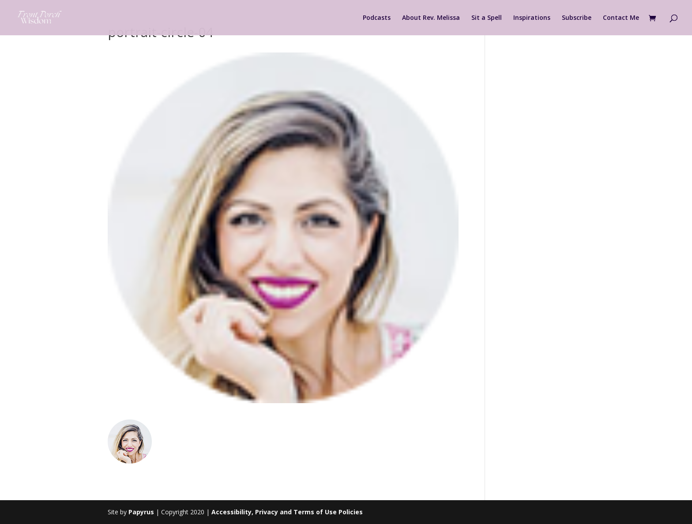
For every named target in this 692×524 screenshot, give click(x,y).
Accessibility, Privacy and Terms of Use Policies (287, 512)
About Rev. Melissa (431, 18)
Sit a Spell (486, 18)
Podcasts (377, 18)
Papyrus (141, 512)
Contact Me (621, 18)
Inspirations (531, 18)
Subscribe (576, 18)
